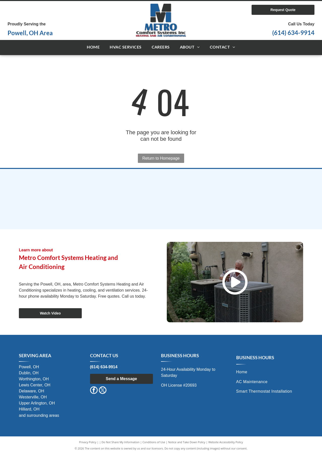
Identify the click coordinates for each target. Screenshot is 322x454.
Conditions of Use (153, 442)
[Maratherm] (66, 211)
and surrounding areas (39, 415)
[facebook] (94, 390)
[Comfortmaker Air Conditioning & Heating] (161, 186)
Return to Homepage (161, 158)
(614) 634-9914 (293, 32)
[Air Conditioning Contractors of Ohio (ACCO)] (161, 211)
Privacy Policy (87, 442)
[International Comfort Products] (66, 186)
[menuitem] (93, 47)
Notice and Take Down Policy (187, 442)
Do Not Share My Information (121, 442)
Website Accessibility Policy (225, 442)
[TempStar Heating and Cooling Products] (255, 186)
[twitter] (102, 390)
